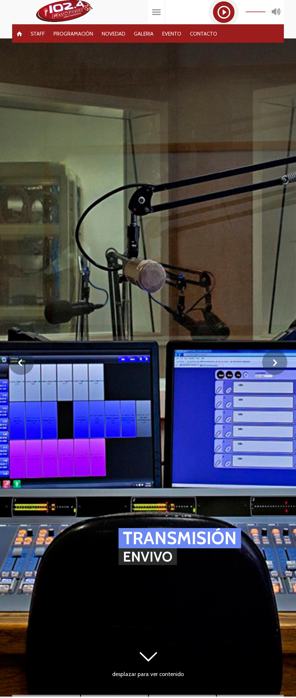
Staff (38, 34)
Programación (73, 34)
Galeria (143, 34)
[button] (223, 12)
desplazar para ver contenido (148, 674)
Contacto (203, 34)
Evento (171, 34)
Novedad (113, 34)
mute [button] (276, 12)
